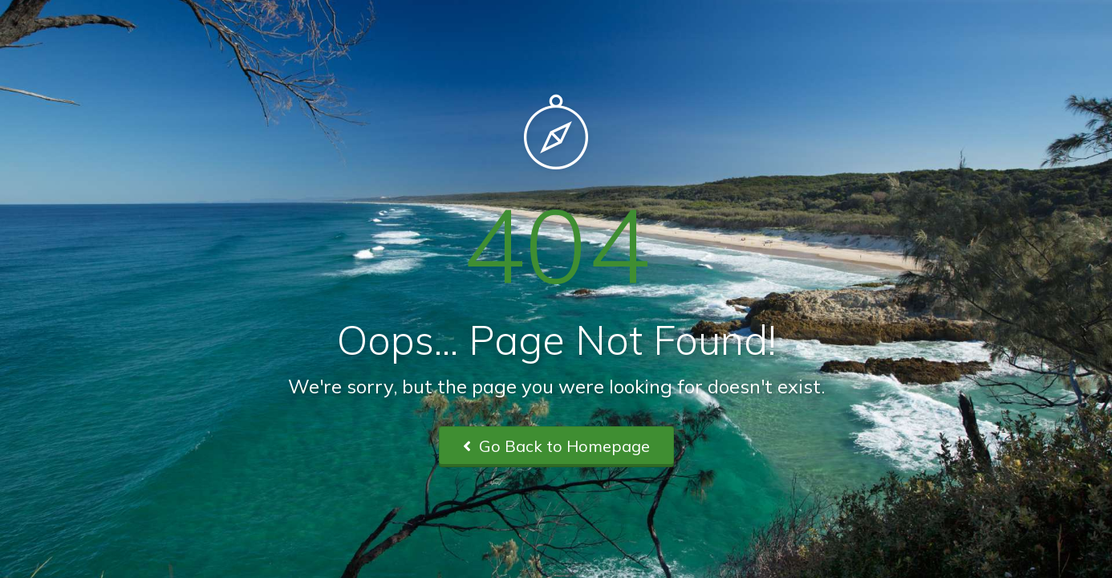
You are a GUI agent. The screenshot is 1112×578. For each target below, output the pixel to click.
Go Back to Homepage (556, 446)
